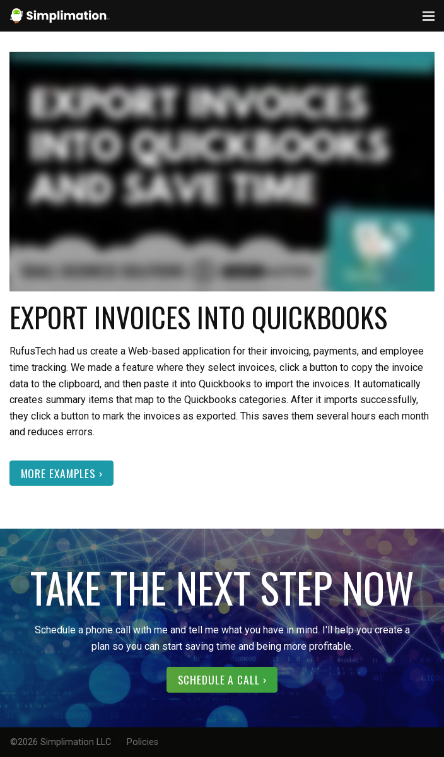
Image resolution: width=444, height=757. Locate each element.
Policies (142, 742)
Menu (428, 16)
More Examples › (62, 473)
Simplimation (59, 16)
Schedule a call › (222, 679)
